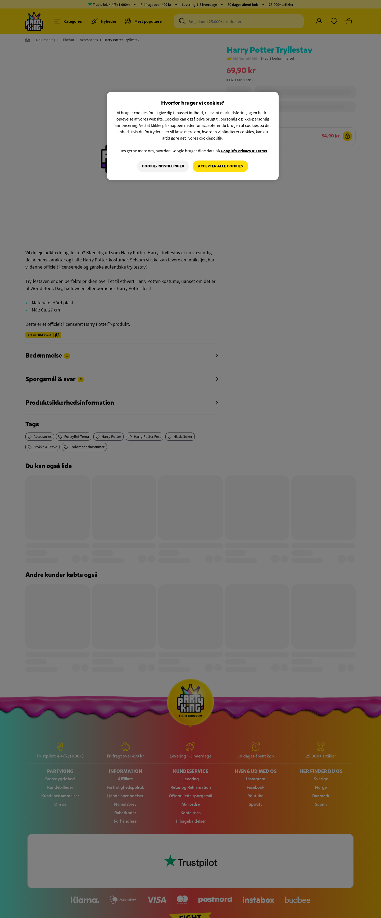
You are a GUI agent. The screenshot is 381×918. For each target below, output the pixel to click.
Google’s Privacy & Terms (244, 150)
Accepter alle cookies (220, 166)
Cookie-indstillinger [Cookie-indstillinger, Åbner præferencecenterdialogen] (163, 166)
